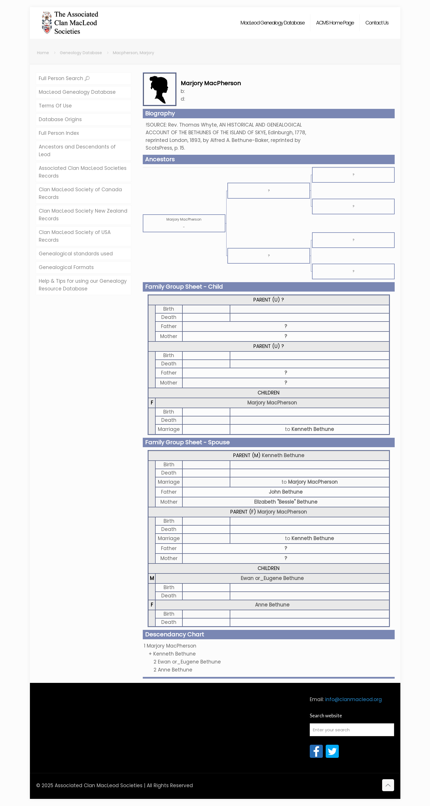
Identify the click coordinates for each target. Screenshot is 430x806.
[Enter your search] (352, 729)
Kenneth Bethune (283, 455)
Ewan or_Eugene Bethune (272, 578)
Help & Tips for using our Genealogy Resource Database (83, 285)
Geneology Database (81, 53)
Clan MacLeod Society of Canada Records (80, 193)
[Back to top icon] (388, 785)
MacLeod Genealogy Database (77, 92)
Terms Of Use (55, 105)
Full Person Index (59, 133)
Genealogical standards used (76, 253)
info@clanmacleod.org (353, 699)
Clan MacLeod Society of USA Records (75, 236)
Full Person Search (64, 78)
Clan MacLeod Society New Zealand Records (83, 214)
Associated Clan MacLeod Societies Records (83, 172)
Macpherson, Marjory (133, 53)
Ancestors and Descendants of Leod (77, 150)
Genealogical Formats (66, 267)
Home (43, 53)
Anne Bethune (272, 604)
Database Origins (60, 119)
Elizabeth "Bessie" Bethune (285, 501)
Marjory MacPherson (272, 402)
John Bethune (286, 492)
